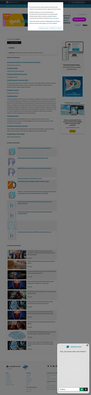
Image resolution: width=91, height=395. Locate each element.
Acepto (59, 28)
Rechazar (53, 28)
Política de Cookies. (54, 18)
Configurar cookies (43, 28)
